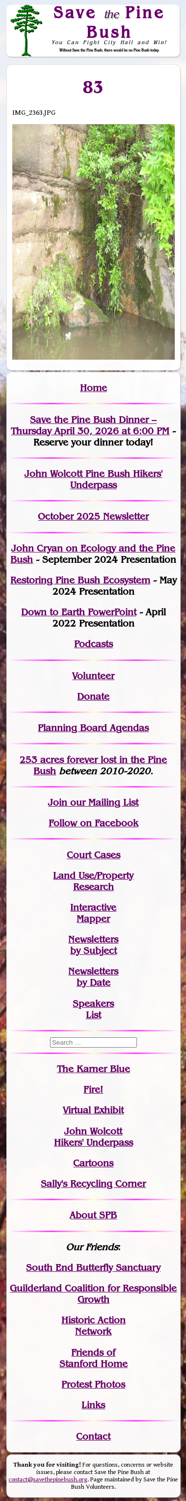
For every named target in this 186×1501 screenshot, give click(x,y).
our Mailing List (102, 802)
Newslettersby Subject (93, 945)
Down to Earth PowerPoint (78, 612)
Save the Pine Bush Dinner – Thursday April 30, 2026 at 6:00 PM (90, 425)
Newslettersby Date (93, 977)
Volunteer (93, 676)
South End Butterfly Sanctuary (93, 1267)
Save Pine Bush (109, 21)
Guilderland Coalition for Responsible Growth (93, 1294)
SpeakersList (93, 1009)
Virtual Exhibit (93, 1110)
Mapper (93, 918)
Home (93, 388)
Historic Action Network (93, 1326)
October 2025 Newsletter (93, 516)
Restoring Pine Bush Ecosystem (80, 580)
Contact (93, 1436)
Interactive (93, 907)
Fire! (93, 1089)
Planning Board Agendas (93, 728)
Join (57, 802)
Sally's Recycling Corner (93, 1183)
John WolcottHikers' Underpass (93, 1137)
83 (93, 87)
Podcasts (93, 644)
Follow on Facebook (93, 823)
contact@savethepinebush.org (47, 1479)
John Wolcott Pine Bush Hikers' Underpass (93, 479)
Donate (93, 696)
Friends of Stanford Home (93, 1358)
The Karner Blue (93, 1069)
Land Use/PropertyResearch (93, 881)
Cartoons (93, 1163)
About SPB (93, 1215)
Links (93, 1405)
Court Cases (93, 855)
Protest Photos (93, 1384)
